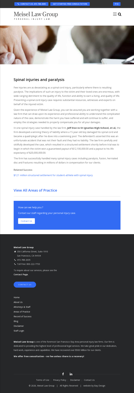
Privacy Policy (59, 380)
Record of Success (22, 316)
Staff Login (19, 330)
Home (17, 297)
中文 (117, 4)
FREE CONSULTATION (70, 4)
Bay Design (99, 385)
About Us (18, 302)
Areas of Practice (22, 311)
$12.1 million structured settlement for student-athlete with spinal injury (53, 175)
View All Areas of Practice (35, 190)
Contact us (26, 221)
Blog (16, 321)
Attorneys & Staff (22, 306)
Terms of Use (42, 380)
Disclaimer (19, 326)
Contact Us (24, 284)
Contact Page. (21, 274)
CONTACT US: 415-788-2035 (31, 4)
